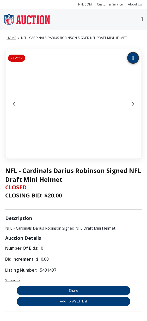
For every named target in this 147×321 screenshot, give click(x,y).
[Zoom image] (133, 58)
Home (11, 38)
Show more (12, 280)
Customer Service (110, 4)
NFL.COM (85, 4)
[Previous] (14, 103)
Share (73, 290)
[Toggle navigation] (141, 19)
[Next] (132, 103)
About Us (135, 4)
